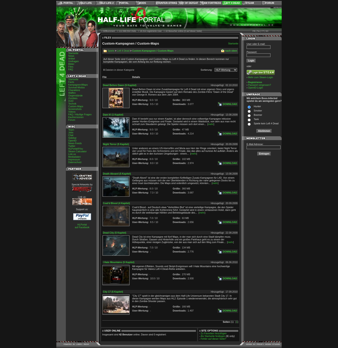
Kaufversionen (76, 117)
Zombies (72, 98)
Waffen (72, 92)
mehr (210, 124)
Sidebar (72, 137)
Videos (71, 111)
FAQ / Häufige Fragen (80, 114)
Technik (72, 103)
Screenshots (75, 109)
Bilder (71, 64)
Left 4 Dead (232, 3)
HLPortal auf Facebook (82, 226)
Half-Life (85, 3)
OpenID (72, 140)
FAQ (70, 69)
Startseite (73, 53)
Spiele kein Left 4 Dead (266, 123)
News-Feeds (75, 143)
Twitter (71, 146)
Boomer (258, 115)
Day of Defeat (188, 3)
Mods (142, 3)
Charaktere (74, 90)
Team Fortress (211, 3)
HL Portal (66, 3)
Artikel (71, 58)
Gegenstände (75, 95)
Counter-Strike (166, 3)
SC (267, 31)
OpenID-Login (255, 87)
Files (70, 66)
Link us (72, 154)
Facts (71, 82)
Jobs (70, 132)
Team (71, 129)
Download (230, 104)
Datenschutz (75, 162)
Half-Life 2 (106, 3)
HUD (70, 101)
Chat (70, 135)
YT (262, 31)
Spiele (111, 50)
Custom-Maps (75, 106)
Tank (256, 119)
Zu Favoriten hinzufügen (214, 333)
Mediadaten (74, 156)
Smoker (258, 110)
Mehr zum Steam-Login (260, 77)
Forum (269, 3)
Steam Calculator (77, 151)
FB (253, 31)
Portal (124, 3)
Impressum (74, 159)
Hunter (257, 106)
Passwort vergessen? (259, 85)
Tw (258, 31)
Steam (249, 3)
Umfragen (73, 61)
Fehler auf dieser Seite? (213, 338)
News (71, 56)
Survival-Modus (76, 87)
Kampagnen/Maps (78, 84)
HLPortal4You (75, 148)
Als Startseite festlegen (213, 336)
